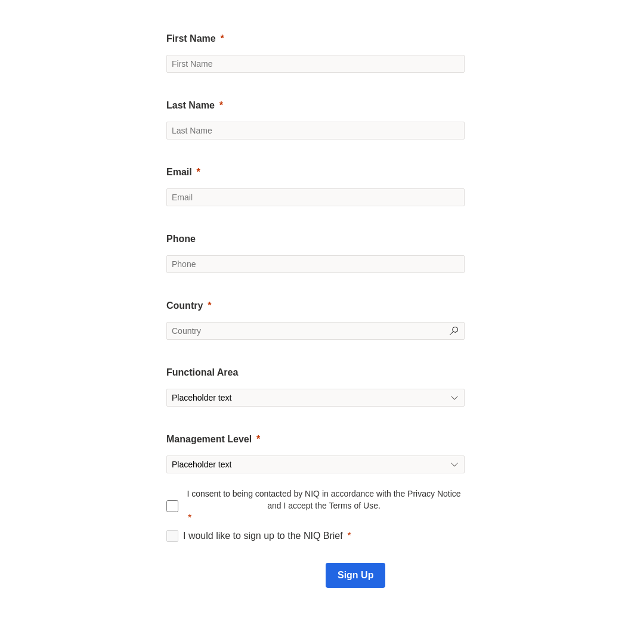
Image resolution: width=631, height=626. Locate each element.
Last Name (190, 105)
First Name (191, 38)
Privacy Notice (433, 493)
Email (179, 172)
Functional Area (202, 372)
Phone (181, 239)
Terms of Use (353, 505)
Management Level (209, 439)
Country (184, 305)
